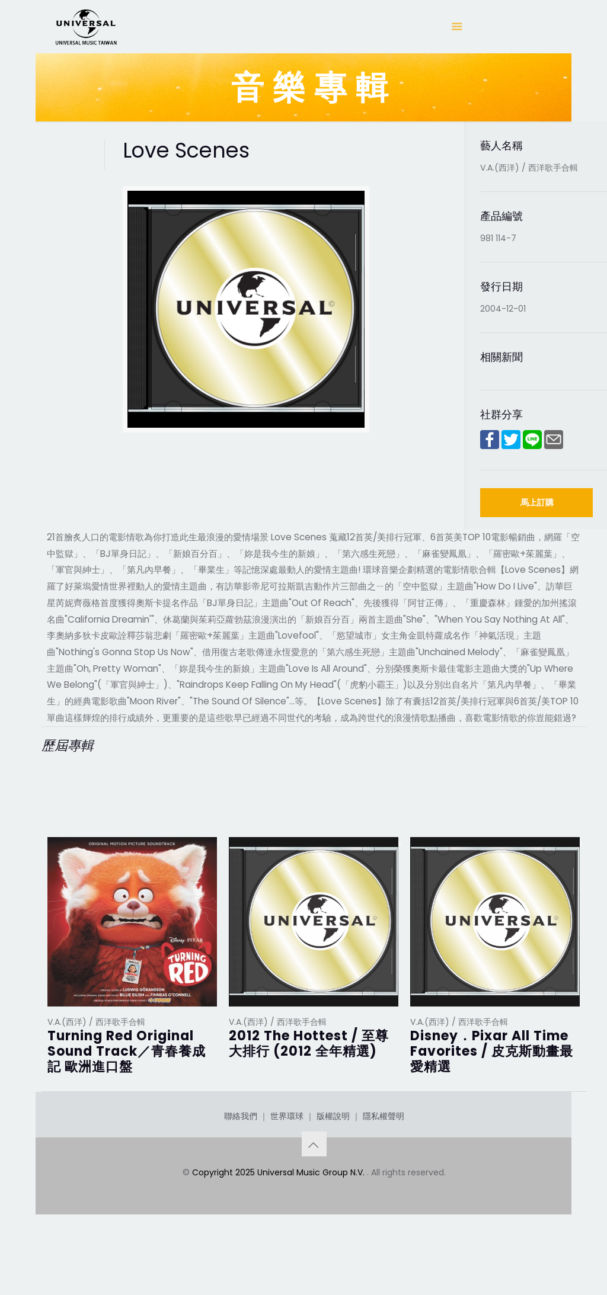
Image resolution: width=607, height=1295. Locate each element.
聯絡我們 (240, 1161)
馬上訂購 (537, 502)
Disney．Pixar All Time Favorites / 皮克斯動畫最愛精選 (491, 1051)
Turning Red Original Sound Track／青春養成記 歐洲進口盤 (126, 1051)
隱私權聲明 (383, 1161)
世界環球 (287, 1161)
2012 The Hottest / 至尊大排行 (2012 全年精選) (309, 1043)
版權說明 (333, 1161)
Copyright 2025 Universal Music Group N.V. (279, 1217)
